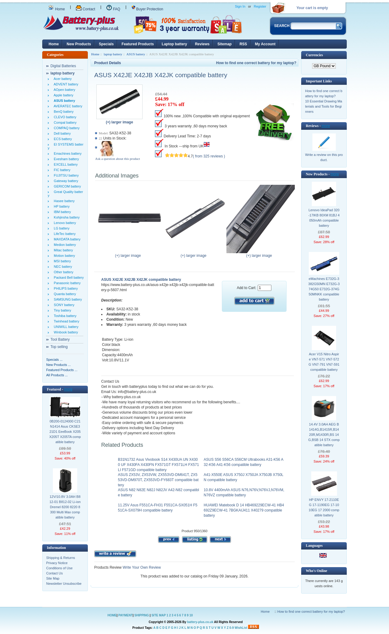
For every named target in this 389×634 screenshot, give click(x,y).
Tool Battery (60, 339)
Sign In (240, 6)
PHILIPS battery (65, 288)
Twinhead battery (65, 321)
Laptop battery (174, 44)
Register (260, 6)
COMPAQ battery (66, 128)
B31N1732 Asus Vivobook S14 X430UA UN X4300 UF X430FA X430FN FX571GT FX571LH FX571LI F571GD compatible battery (158, 464)
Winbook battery (65, 332)
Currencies (314, 55)
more (68, 389)
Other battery (62, 272)
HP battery (61, 206)
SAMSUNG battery (67, 299)
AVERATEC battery (67, 106)
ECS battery (62, 139)
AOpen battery (63, 89)
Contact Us (54, 573)
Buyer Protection (147, 9)
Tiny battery (61, 310)
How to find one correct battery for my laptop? (256, 63)
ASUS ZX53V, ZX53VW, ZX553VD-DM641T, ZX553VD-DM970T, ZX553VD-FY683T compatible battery (158, 480)
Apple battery (62, 95)
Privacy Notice (56, 563)
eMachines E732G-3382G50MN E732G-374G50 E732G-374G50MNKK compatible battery (323, 289)
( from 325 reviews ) (209, 156)
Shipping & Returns (60, 558)
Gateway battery (65, 181)
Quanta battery (64, 294)
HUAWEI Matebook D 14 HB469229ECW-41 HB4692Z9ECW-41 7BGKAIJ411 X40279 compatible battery (244, 510)
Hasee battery (63, 201)
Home (56, 9)
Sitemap (224, 44)
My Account (265, 44)
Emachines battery (66, 153)
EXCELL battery (65, 164)
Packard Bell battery (68, 277)
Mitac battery (62, 250)
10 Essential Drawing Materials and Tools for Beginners (323, 106)
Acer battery (62, 79)
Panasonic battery (66, 283)
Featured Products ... (61, 370)
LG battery (60, 228)
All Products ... (57, 375)
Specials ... (54, 359)
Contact (85, 9)
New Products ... (58, 365)
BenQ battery (63, 111)
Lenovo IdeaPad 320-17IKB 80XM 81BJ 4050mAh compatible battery (324, 217)
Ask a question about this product (117, 158)
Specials (106, 44)
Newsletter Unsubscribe (63, 583)
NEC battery (62, 266)
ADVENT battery (65, 84)
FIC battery (61, 170)
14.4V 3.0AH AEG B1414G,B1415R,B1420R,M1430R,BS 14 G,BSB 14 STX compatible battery (323, 434)
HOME (112, 615)
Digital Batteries (63, 66)
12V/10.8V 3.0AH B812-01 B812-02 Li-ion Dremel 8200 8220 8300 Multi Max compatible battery (65, 507)
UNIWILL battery (65, 327)
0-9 (231, 627)
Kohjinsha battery (66, 217)
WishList (241, 627)
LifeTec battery (64, 234)
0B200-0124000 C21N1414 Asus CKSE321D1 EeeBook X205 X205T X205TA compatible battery (65, 431)
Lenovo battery (64, 223)
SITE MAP (158, 615)
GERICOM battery (66, 186)
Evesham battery (65, 159)
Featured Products (138, 44)
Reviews (202, 44)
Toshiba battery (64, 316)
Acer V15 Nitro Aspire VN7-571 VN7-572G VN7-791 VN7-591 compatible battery (323, 361)
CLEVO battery (64, 117)
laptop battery (113, 54)
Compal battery (64, 122)
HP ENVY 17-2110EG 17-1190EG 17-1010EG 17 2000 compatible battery (324, 507)
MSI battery (61, 261)
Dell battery (61, 133)
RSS (243, 44)
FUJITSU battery (65, 175)
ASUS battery (135, 54)
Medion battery (64, 244)
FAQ (113, 9)
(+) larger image (129, 254)
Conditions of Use (59, 568)
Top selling (59, 347)
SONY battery (63, 305)
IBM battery (61, 212)
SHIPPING (141, 615)
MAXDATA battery (66, 239)
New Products (79, 44)
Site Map (52, 578)
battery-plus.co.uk (200, 622)
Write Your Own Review (141, 567)
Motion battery (63, 255)
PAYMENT (125, 615)
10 (191, 615)
